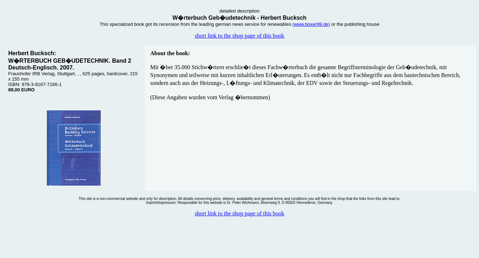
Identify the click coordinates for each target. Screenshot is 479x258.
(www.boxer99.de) (311, 24)
